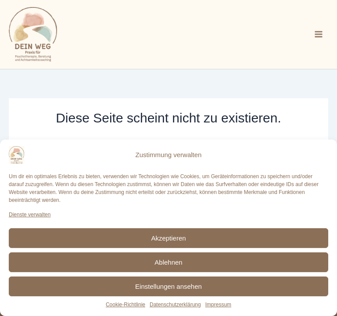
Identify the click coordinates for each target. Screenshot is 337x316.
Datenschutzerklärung (175, 305)
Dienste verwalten (29, 215)
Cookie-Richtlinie (125, 305)
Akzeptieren (168, 238)
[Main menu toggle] (318, 34)
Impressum (218, 305)
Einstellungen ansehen (168, 286)
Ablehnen (168, 262)
